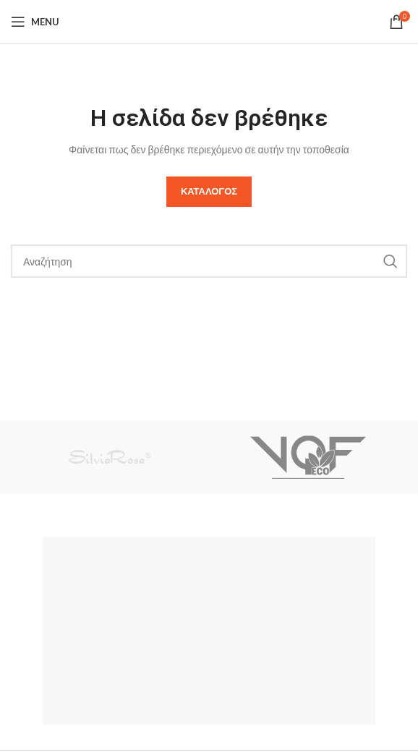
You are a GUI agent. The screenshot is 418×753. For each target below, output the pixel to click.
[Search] (209, 261)
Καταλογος (209, 191)
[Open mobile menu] (35, 21)
